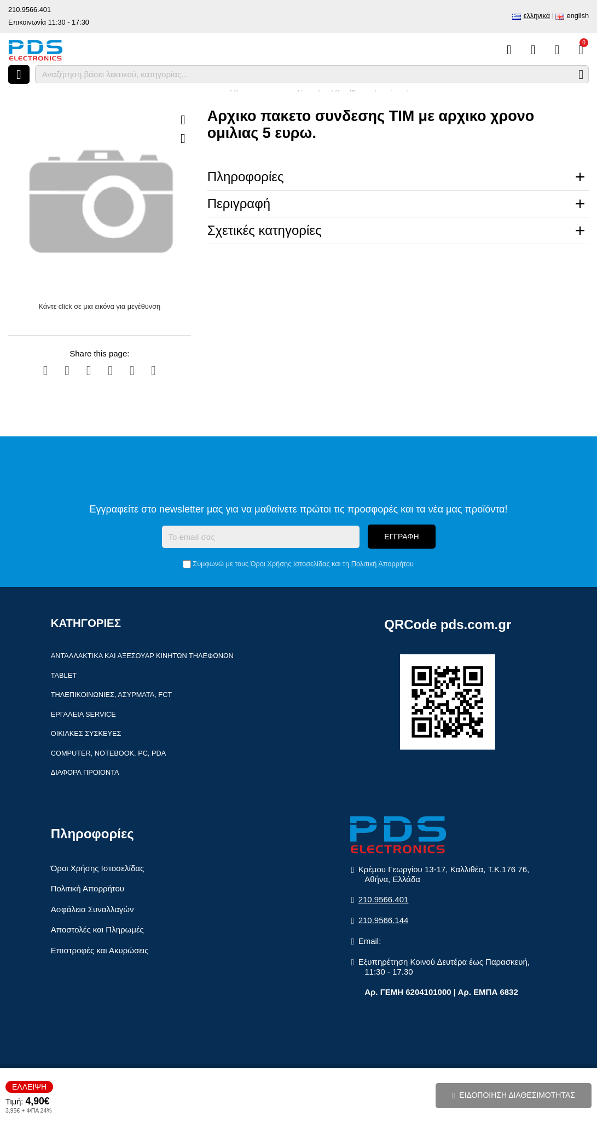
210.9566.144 (383, 920)
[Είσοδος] (557, 50)
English (578, 15)
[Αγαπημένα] (533, 50)
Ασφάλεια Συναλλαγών (92, 909)
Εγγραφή (401, 536)
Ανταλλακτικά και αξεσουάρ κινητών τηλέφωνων (142, 656)
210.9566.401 (29, 9)
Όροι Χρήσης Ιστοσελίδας (290, 564)
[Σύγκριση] (509, 50)
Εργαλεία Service (83, 714)
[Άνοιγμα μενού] (19, 74)
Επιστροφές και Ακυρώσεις (100, 950)
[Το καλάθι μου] (581, 50)
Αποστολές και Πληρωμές (97, 929)
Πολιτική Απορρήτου (382, 564)
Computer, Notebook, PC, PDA (108, 753)
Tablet (64, 675)
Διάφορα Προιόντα (85, 772)
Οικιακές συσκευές (86, 733)
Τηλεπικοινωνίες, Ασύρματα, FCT (111, 694)
